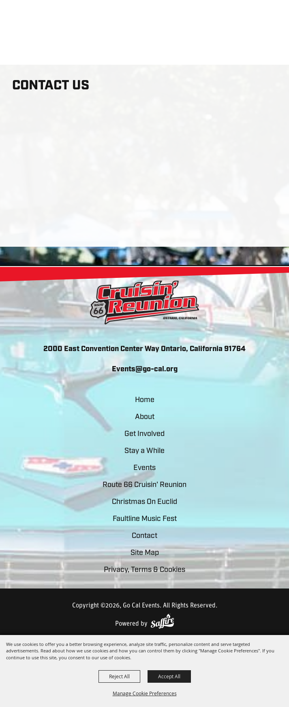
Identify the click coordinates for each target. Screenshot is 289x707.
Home (144, 400)
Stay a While (144, 451)
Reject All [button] (119, 676)
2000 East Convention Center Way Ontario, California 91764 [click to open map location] (144, 349)
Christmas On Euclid (144, 502)
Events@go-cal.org (145, 369)
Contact (144, 536)
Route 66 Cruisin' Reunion (144, 485)
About (144, 417)
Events (144, 468)
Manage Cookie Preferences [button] (145, 693)
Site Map (145, 553)
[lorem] (144, 302)
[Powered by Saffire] (162, 621)
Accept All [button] (169, 676)
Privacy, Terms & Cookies (144, 570)
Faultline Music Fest (145, 519)
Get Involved (144, 434)
